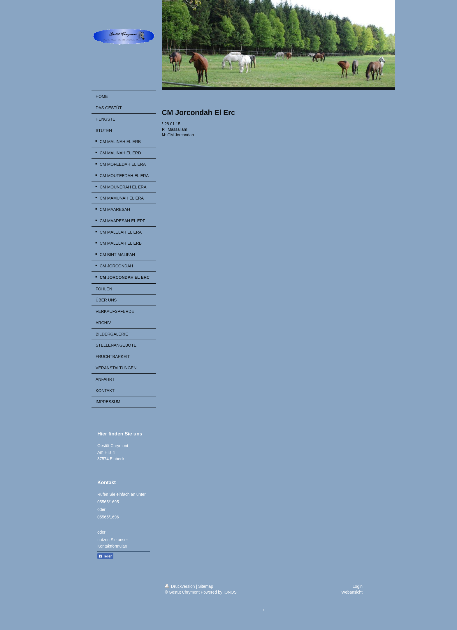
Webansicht (352, 592)
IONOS (230, 592)
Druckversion (180, 586)
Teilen (105, 556)
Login (358, 586)
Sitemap (205, 586)
